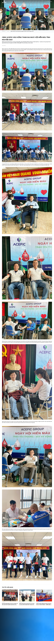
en (48, 1)
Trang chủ (3, 31)
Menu (51, 1)
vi (46, 1)
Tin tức (8, 31)
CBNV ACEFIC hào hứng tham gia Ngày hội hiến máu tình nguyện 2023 (22, 31)
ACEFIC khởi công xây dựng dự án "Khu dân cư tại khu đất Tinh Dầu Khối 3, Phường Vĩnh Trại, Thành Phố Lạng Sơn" (26, 604)
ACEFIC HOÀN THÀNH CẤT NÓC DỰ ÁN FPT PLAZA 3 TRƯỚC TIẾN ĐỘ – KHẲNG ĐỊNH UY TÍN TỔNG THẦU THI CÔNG (44, 604)
